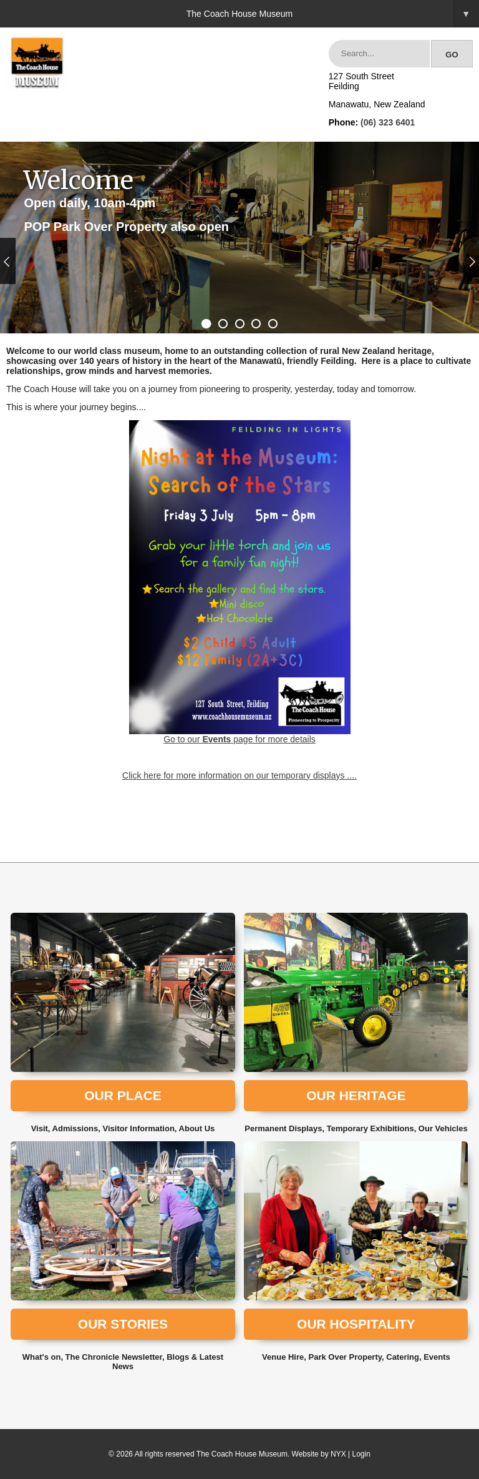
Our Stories (123, 1324)
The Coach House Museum (332, 13)
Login (361, 1454)
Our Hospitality (356, 1324)
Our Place (123, 1095)
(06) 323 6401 (387, 122)
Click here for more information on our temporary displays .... (239, 775)
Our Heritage (355, 1095)
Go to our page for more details (240, 582)
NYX (338, 1454)
